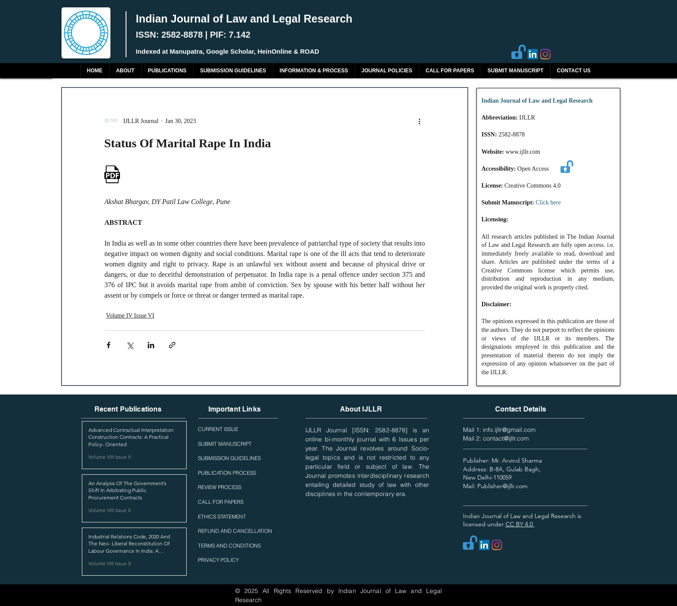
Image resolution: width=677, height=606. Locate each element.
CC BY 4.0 (519, 524)
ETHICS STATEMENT (222, 516)
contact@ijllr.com (506, 438)
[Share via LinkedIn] (151, 345)
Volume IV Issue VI (130, 315)
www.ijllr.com (522, 152)
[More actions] (420, 121)
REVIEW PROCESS (219, 487)
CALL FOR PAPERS (220, 502)
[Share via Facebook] (108, 345)
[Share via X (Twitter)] (130, 345)
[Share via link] (172, 345)
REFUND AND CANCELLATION (235, 531)
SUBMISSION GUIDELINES (229, 458)
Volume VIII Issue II (109, 457)
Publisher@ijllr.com (502, 486)
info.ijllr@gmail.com (509, 430)
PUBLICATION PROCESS (227, 473)
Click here (548, 202)
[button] (167, 70)
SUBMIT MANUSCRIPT (225, 444)
